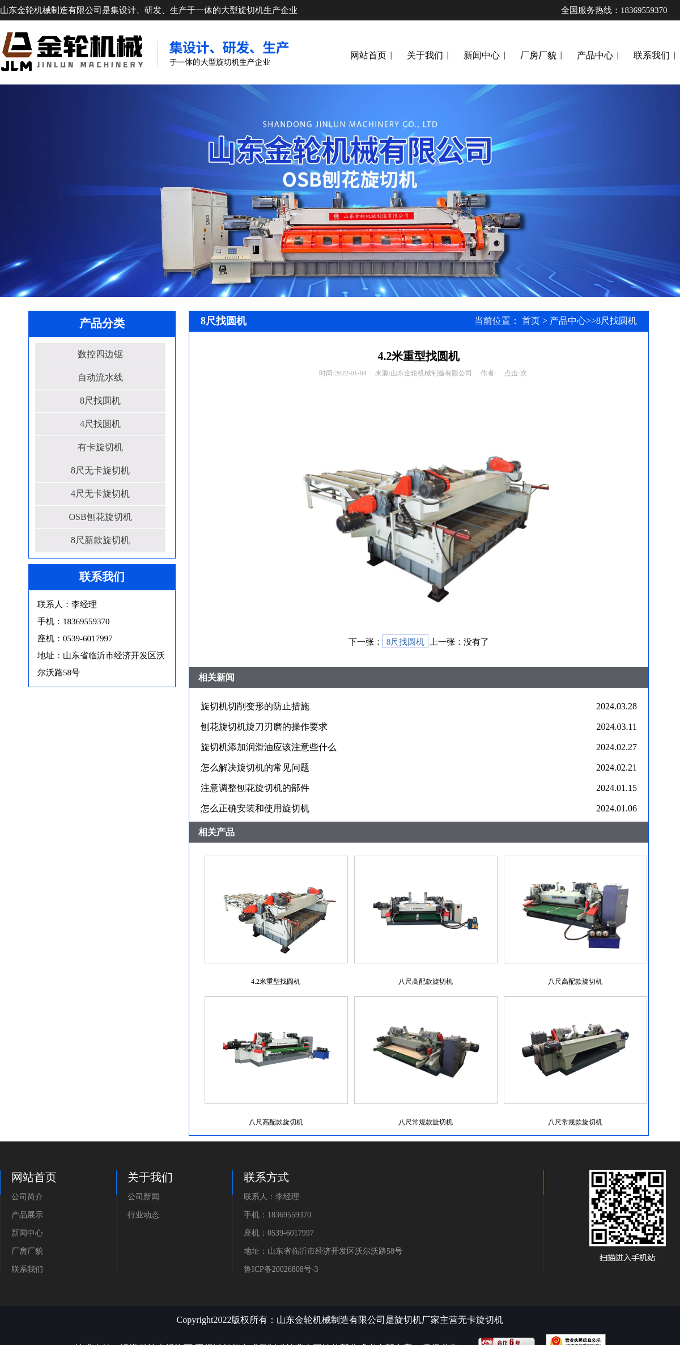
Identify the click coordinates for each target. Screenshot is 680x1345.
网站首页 (368, 55)
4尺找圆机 (100, 424)
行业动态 (143, 1215)
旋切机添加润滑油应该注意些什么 (269, 747)
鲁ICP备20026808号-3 (281, 1269)
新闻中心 (482, 55)
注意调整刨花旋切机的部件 (255, 788)
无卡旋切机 (480, 1320)
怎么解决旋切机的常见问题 (255, 767)
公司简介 (27, 1196)
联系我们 (652, 55)
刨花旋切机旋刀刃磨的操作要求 (264, 726)
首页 (531, 320)
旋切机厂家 (417, 1320)
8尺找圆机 (100, 400)
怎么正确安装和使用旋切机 (255, 808)
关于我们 (425, 55)
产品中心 (595, 55)
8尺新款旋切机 (100, 540)
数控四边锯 (100, 354)
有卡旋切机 (100, 447)
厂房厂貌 (538, 55)
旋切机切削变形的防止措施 (255, 706)
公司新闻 (143, 1196)
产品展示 (27, 1215)
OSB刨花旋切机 (100, 517)
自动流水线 (100, 377)
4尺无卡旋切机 (100, 493)
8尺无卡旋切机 (100, 470)
